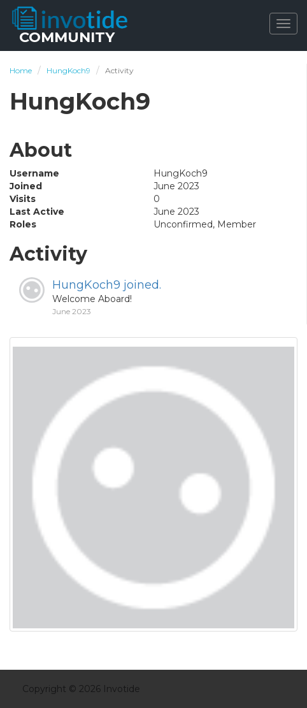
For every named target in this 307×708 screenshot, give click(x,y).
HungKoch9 (86, 285)
